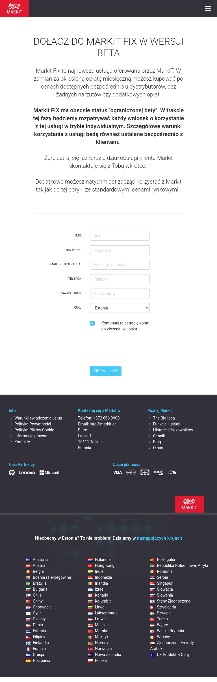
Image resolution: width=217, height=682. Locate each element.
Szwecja (161, 613)
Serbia (159, 577)
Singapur (161, 583)
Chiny (34, 601)
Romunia (161, 571)
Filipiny (35, 636)
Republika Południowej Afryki (179, 565)
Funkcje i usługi (163, 424)
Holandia (99, 559)
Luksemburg (102, 613)
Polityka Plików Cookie (31, 430)
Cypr (33, 613)
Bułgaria (36, 589)
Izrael (96, 589)
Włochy (160, 636)
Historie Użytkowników (170, 430)
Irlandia (98, 583)
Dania (34, 625)
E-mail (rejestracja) (65, 264)
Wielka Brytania (167, 631)
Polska (97, 660)
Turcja (159, 619)
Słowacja (161, 589)
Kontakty (19, 442)
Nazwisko (73, 250)
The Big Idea (161, 418)
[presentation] (133, 350)
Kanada (98, 595)
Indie (95, 571)
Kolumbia (100, 601)
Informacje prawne (28, 436)
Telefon (74, 279)
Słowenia (161, 595)
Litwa (96, 607)
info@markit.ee (103, 424)
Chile (34, 595)
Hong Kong (101, 565)
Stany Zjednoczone (170, 601)
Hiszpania (38, 660)
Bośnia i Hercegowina (48, 577)
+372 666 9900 (106, 418)
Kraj (77, 307)
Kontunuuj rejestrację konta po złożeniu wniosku (125, 326)
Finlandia (37, 642)
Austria (35, 565)
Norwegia (100, 648)
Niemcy (98, 642)
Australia (37, 559)
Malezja (98, 625)
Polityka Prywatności (30, 424)
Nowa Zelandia (104, 654)
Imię (78, 235)
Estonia (36, 631)
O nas (155, 448)
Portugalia (162, 559)
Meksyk (98, 636)
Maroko (98, 631)
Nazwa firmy (70, 293)
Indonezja (100, 577)
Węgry (159, 625)
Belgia (35, 571)
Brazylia (36, 583)
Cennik (156, 436)
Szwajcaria (163, 607)
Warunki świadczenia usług (35, 418)
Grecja (35, 654)
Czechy (35, 619)
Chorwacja (38, 607)
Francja (36, 648)
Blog (154, 442)
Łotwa (97, 619)
